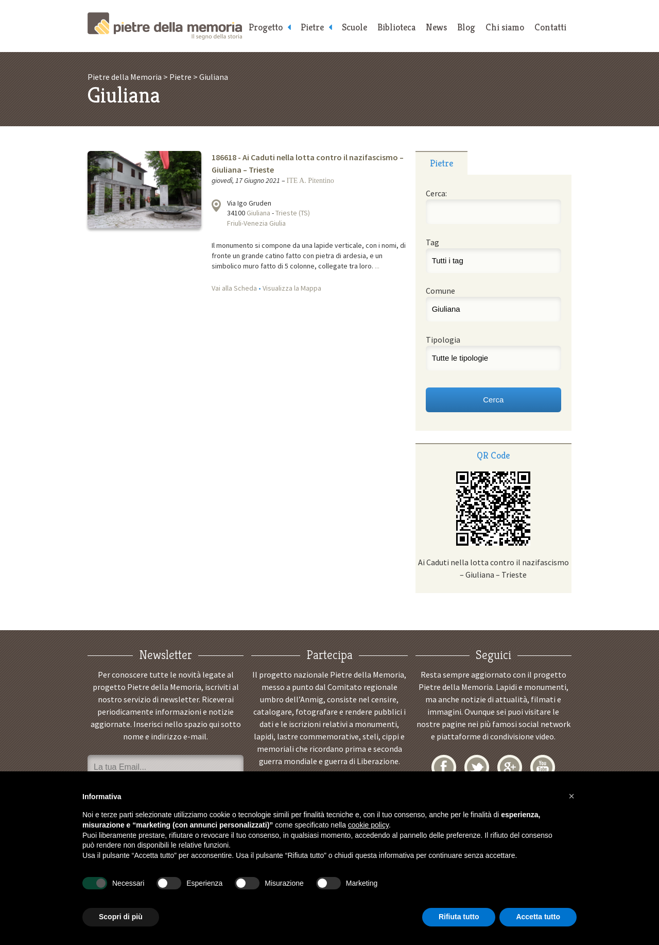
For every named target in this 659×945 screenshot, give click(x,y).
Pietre (312, 27)
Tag (432, 242)
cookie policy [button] (368, 825)
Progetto (266, 27)
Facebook (443, 767)
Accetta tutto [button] (538, 917)
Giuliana (258, 212)
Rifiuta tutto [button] (459, 917)
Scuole (354, 27)
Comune (440, 290)
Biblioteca (396, 27)
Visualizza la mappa (216, 205)
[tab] (441, 163)
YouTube (542, 767)
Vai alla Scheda (234, 288)
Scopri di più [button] (121, 917)
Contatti (550, 27)
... (377, 266)
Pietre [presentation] (441, 163)
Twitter (476, 767)
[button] (571, 796)
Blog (466, 27)
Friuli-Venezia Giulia (256, 223)
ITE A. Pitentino (310, 180)
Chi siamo (504, 27)
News (436, 27)
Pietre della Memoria (165, 26)
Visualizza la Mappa (292, 288)
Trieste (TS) (292, 212)
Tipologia (443, 339)
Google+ (509, 767)
